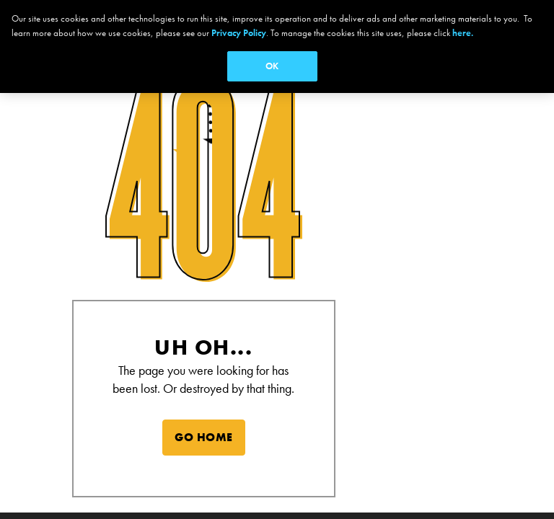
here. (462, 33)
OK (271, 66)
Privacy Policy (238, 33)
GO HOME (204, 437)
